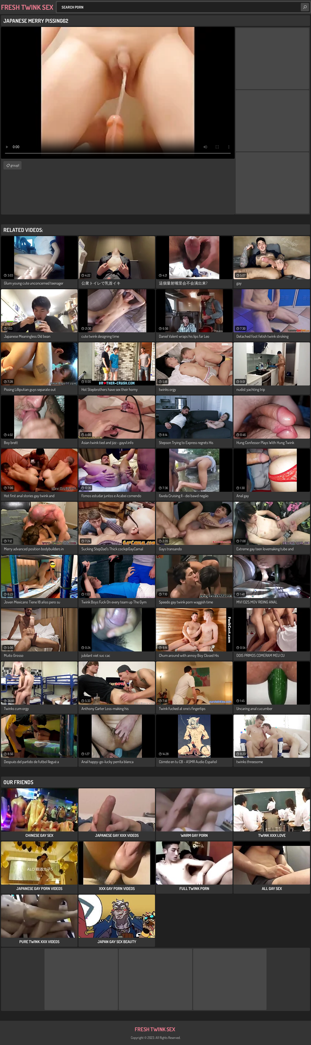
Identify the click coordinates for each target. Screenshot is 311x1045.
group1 (15, 165)
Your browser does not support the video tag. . (118, 93)
